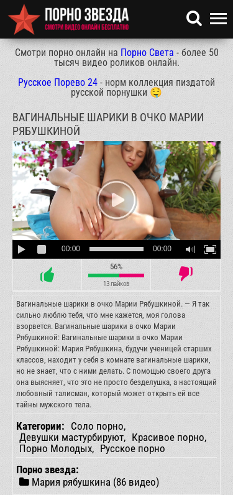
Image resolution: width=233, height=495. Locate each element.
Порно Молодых (55, 448)
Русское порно (132, 448)
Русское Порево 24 (58, 82)
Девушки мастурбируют (71, 437)
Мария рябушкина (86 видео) (89, 481)
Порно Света (147, 52)
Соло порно (97, 426)
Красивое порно (168, 437)
